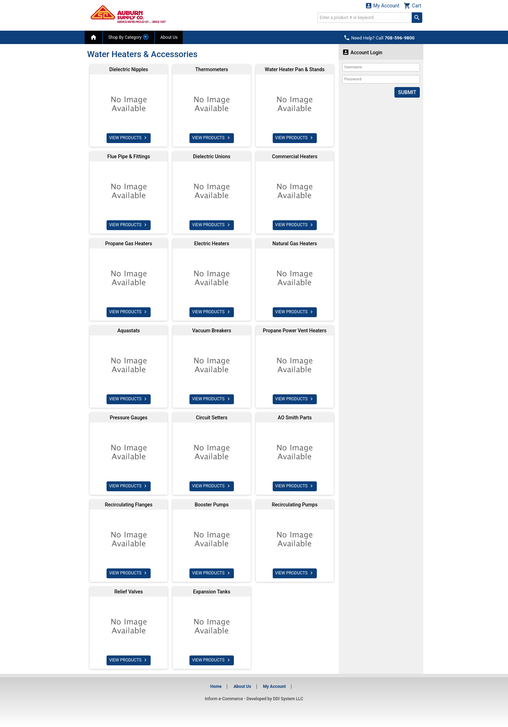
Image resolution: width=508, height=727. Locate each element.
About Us (168, 37)
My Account (382, 5)
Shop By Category (128, 37)
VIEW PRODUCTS (128, 137)
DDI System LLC (288, 698)
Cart (412, 5)
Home (216, 686)
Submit (407, 92)
